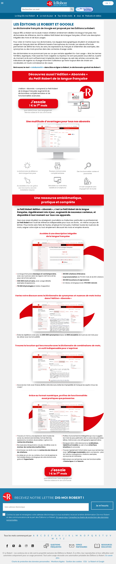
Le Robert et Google (96, 561)
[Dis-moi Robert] (84, 9)
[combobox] (45, 9)
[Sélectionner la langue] (108, 3)
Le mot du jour (46, 15)
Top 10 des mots (64, 15)
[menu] (2, 3)
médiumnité (37, 67)
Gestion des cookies (74, 561)
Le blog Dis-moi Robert (24, 15)
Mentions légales (58, 561)
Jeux (78, 15)
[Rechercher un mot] (72, 9)
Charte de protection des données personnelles (31, 561)
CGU (85, 561)
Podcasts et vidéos (93, 15)
